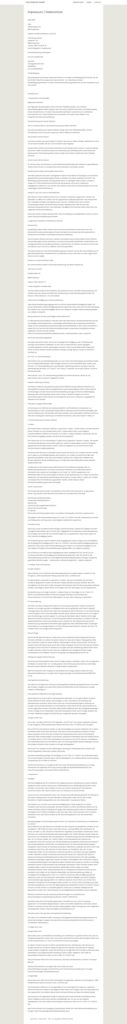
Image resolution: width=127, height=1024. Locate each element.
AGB (49, 1019)
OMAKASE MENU (78, 2)
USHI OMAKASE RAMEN (35, 2)
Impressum (34, 1019)
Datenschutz (43, 1019)
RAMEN (89, 2)
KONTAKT (97, 2)
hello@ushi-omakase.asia (41, 48)
